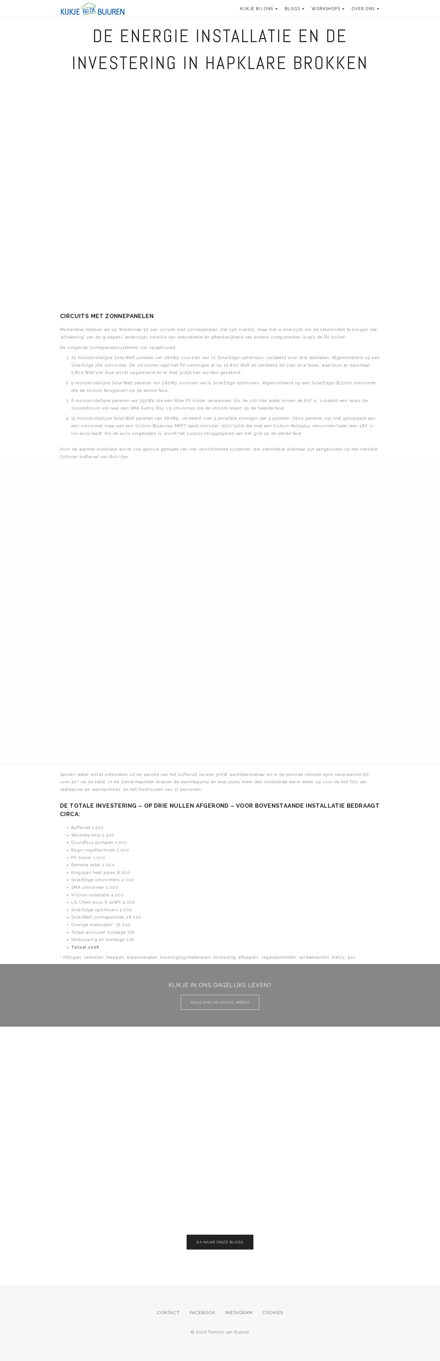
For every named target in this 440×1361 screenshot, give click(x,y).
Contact (168, 1312)
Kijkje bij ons (259, 8)
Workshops (327, 8)
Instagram (239, 1312)
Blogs (294, 8)
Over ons (365, 8)
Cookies (272, 1312)
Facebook (202, 1312)
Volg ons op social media (220, 1002)
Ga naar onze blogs (219, 1242)
